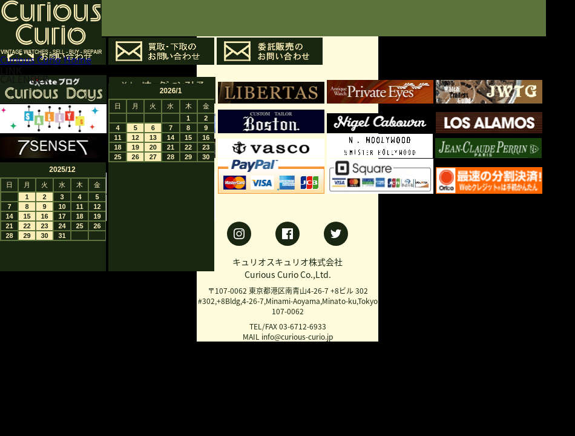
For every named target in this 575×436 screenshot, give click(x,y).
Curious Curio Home (45, 59)
